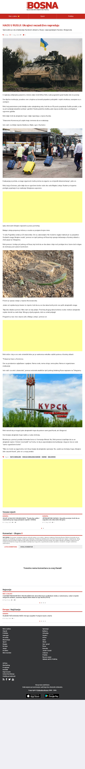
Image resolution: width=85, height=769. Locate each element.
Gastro (44, 635)
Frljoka (44, 655)
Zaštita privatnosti (9, 676)
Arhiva (5, 663)
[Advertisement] (42, 207)
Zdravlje (45, 633)
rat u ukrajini (15, 457)
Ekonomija (6, 640)
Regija (5, 644)
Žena (44, 646)
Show (44, 642)
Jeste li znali (46, 650)
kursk (44, 457)
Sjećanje (45, 629)
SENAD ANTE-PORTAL (49, 659)
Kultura (45, 631)
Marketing (6, 665)
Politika (70, 16)
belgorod (51, 457)
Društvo (5, 650)
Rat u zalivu (7, 629)
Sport (4, 642)
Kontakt (5, 669)
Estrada (45, 648)
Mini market (7, 653)
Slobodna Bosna (42, 690)
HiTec (44, 637)
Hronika (5, 637)
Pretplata (6, 667)
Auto (44, 640)
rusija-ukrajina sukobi (31, 457)
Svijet (5, 648)
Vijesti (42, 16)
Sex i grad (45, 644)
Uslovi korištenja (8, 674)
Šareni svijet (46, 657)
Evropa (5, 646)
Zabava (45, 653)
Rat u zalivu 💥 (14, 16)
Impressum (7, 672)
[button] (80, 40)
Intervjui (14, 21)
